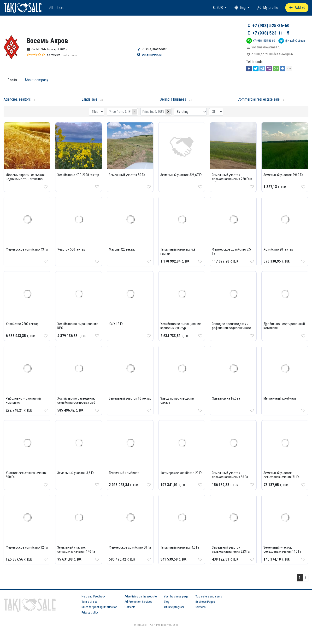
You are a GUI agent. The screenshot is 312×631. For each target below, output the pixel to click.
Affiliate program (174, 607)
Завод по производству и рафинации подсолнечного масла (231, 328)
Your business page (176, 596)
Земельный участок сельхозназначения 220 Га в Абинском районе (232, 179)
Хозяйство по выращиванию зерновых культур (180, 326)
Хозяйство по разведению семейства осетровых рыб (76, 400)
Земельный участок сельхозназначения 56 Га (230, 475)
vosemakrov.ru (152, 54)
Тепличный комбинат (124, 473)
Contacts (129, 607)
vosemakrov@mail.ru (266, 47)
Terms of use (89, 601)
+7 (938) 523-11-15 (271, 33)
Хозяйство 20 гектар (278, 249)
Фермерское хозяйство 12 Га (27, 547)
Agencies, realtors (17, 99)
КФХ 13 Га (116, 324)
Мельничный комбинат (280, 398)
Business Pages (205, 601)
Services (200, 607)
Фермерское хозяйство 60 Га (130, 547)
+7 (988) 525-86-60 (271, 25)
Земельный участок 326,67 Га (181, 175)
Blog (167, 601)
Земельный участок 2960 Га (283, 175)
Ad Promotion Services (138, 601)
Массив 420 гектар (122, 249)
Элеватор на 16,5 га (226, 398)
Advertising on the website (140, 596)
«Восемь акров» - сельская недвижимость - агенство (25, 177)
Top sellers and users (208, 596)
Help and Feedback (93, 596)
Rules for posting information (99, 607)
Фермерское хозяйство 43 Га (27, 249)
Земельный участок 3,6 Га (75, 473)
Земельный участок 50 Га (127, 175)
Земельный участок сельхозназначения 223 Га (231, 549)
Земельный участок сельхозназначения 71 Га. (282, 475)
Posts (12, 80)
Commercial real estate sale (259, 99)
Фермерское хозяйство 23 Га (181, 473)
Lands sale (89, 99)
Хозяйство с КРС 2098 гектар (78, 175)
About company (36, 80)
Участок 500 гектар (71, 249)
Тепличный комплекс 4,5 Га (179, 547)
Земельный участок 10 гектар (130, 398)
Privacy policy (90, 612)
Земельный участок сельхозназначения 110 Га (282, 549)
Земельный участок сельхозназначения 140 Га (76, 549)
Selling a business (173, 99)
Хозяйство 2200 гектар (22, 324)
